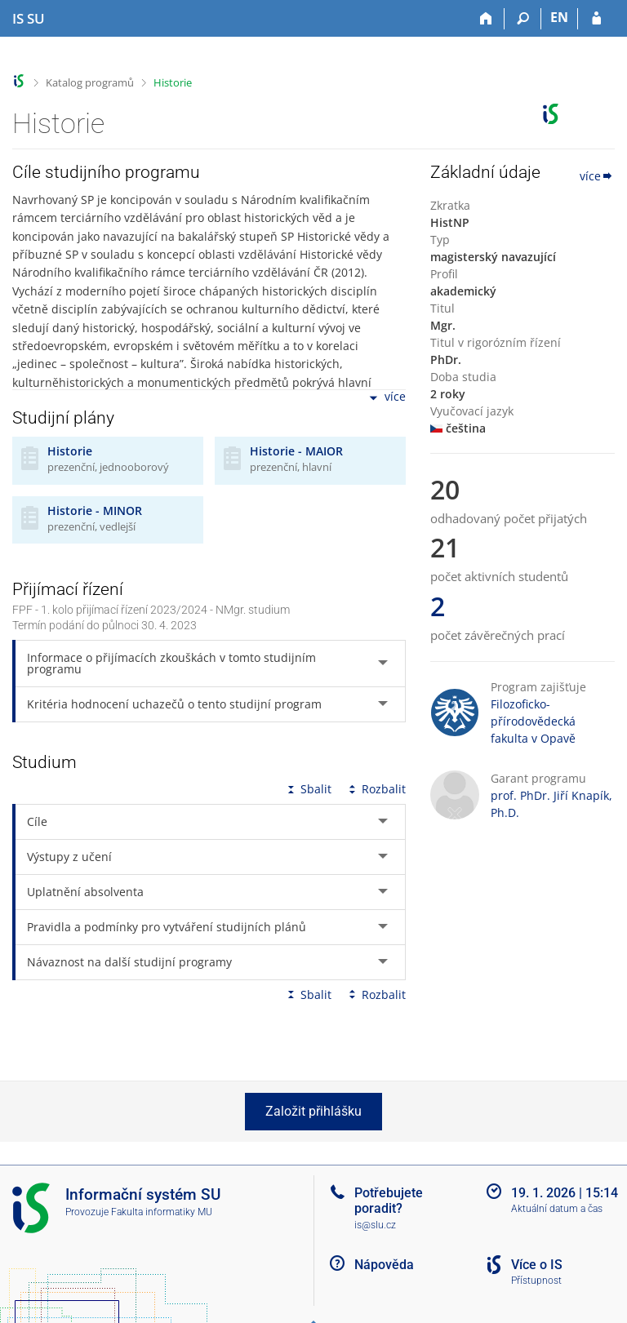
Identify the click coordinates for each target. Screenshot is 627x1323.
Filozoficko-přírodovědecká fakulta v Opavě (533, 721)
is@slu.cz (375, 1225)
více (386, 398)
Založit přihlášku (313, 1111)
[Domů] (486, 18)
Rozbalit (375, 789)
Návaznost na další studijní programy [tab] (129, 962)
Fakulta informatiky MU (161, 1212)
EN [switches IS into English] (559, 17)
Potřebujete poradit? (388, 1200)
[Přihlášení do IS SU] (596, 18)
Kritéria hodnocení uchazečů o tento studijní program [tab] (174, 704)
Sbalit (307, 789)
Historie (172, 82)
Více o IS (537, 1264)
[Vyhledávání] (523, 18)
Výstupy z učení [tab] (69, 856)
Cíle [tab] (37, 821)
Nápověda (384, 1264)
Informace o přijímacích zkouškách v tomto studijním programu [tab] (171, 663)
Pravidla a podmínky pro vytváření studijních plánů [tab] (166, 927)
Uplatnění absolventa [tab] (85, 891)
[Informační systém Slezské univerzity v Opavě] (28, 18)
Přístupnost (536, 1280)
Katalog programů (90, 82)
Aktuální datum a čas (557, 1208)
